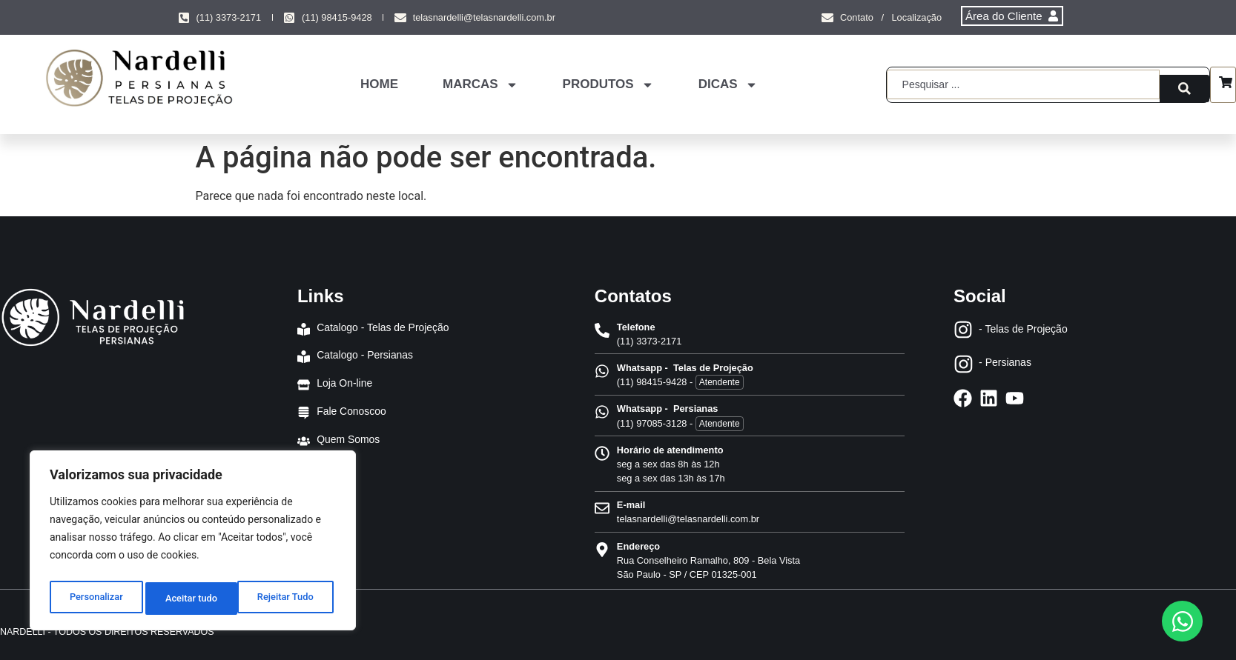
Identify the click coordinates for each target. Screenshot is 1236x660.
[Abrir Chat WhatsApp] (1182, 621)
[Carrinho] (1225, 84)
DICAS (728, 85)
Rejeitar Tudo (194, 598)
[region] (193, 543)
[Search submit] (1184, 84)
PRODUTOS (608, 85)
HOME (379, 84)
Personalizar (95, 598)
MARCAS (480, 85)
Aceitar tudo (291, 598)
